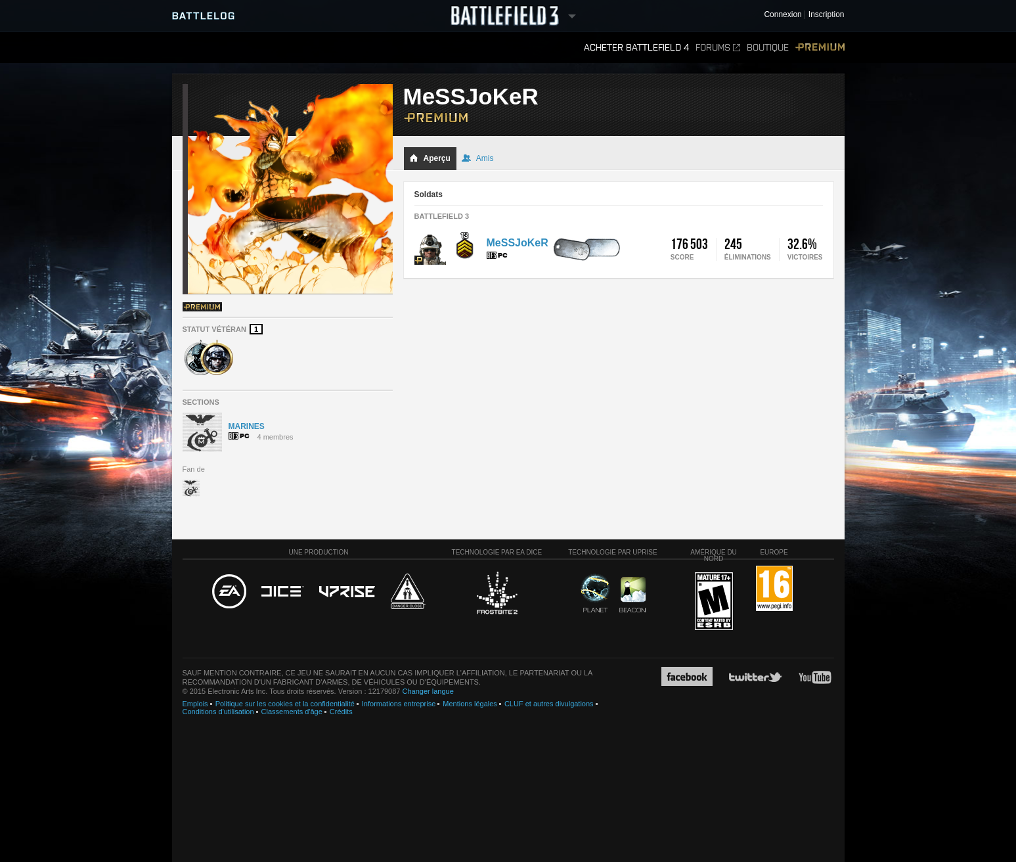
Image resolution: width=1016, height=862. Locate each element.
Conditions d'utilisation (218, 711)
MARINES (247, 426)
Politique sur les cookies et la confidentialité (285, 704)
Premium (820, 47)
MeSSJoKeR (517, 242)
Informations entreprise (399, 704)
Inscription (826, 15)
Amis (478, 158)
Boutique (768, 47)
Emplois (195, 704)
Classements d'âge (291, 711)
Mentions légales (470, 704)
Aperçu (430, 158)
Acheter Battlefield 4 (636, 47)
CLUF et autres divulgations (549, 704)
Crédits (341, 711)
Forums (718, 47)
